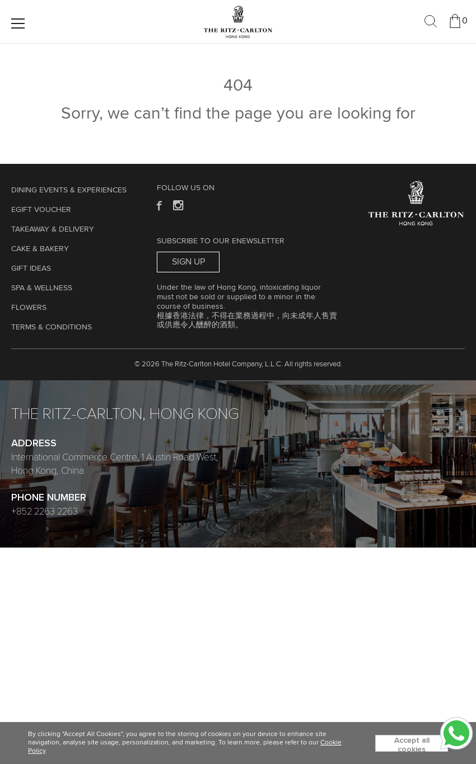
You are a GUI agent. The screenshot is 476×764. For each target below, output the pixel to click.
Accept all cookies (412, 744)
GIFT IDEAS (31, 268)
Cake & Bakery (40, 249)
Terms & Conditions (51, 327)
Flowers (28, 308)
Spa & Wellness (41, 288)
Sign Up (188, 261)
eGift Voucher (41, 210)
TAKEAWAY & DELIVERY (52, 229)
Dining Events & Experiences (69, 190)
